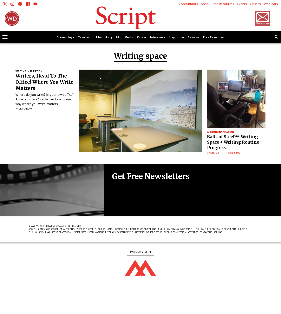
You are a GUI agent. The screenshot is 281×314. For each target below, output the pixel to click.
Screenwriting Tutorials (101, 232)
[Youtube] (35, 4)
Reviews (193, 37)
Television (85, 37)
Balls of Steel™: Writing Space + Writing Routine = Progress (235, 142)
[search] (276, 37)
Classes (255, 4)
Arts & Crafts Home (62, 232)
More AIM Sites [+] (140, 251)
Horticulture (121, 229)
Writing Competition (175, 232)
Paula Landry (24, 108)
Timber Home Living (168, 229)
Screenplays (65, 37)
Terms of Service (49, 229)
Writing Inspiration (29, 71)
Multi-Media (125, 37)
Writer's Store (154, 232)
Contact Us (205, 232)
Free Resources (223, 4)
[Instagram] (12, 4)
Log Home (200, 229)
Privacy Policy (67, 229)
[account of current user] (5, 37)
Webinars (271, 4)
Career (141, 37)
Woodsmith (186, 229)
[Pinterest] (20, 4)
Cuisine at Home (103, 229)
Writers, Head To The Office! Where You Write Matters (44, 82)
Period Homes (215, 229)
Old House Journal (39, 232)
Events (242, 4)
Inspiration (176, 37)
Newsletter (125, 204)
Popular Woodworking (143, 229)
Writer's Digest (85, 229)
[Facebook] (28, 4)
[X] (5, 4)
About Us (34, 229)
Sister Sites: (80, 232)
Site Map (217, 232)
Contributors (188, 4)
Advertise (193, 232)
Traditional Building (235, 229)
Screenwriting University (131, 232)
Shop (205, 4)
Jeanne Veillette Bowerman (223, 153)
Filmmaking (104, 37)
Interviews (158, 37)
